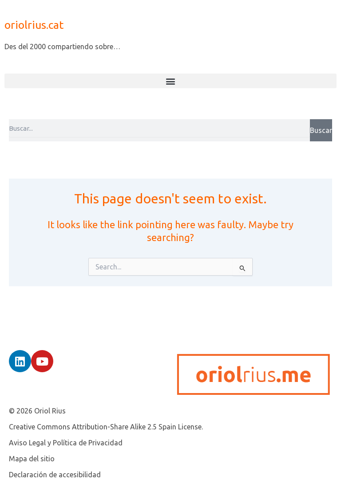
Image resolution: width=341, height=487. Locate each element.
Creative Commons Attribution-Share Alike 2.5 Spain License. (106, 427)
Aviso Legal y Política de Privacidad (66, 443)
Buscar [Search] (321, 130)
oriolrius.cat (33, 25)
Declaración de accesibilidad (55, 475)
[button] (170, 81)
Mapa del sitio (32, 459)
